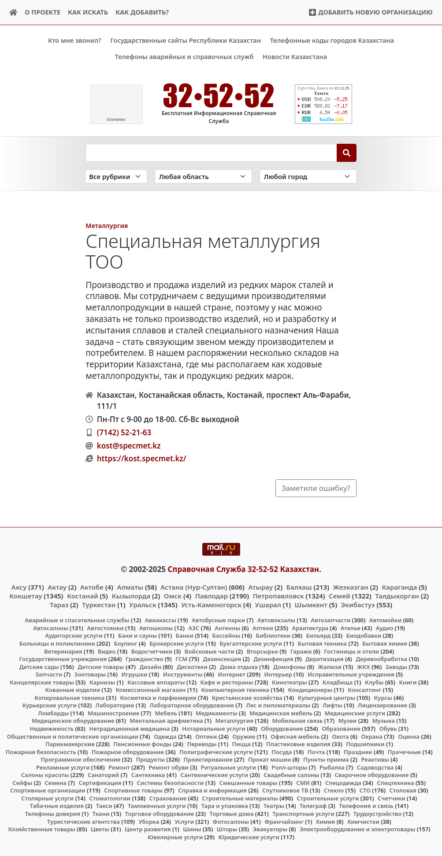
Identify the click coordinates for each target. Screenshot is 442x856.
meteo (116, 119)
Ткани (101, 814)
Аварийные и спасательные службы (77, 620)
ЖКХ (363, 666)
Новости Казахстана (295, 56)
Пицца (241, 744)
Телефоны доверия (52, 814)
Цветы (100, 829)
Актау (57, 586)
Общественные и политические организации (72, 736)
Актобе (92, 586)
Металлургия (106, 225)
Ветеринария (63, 651)
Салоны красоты (45, 775)
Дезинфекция (273, 659)
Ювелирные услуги (175, 837)
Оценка (409, 736)
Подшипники (365, 744)
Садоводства (375, 767)
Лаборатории (115, 705)
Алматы (130, 586)
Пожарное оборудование (128, 751)
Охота (340, 736)
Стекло (334, 790)
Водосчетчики (151, 651)
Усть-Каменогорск (211, 604)
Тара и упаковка (224, 806)
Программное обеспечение (80, 759)
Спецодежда (343, 782)
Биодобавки (363, 635)
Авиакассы (160, 620)
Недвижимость (52, 729)
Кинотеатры (289, 682)
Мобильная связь (297, 721)
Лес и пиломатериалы (278, 705)
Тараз (59, 604)
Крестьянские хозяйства (247, 697)
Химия (325, 821)
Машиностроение (113, 713)
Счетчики (391, 798)
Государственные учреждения (63, 659)
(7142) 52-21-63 (124, 432)
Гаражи (301, 651)
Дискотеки (192, 666)
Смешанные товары (248, 782)
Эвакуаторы (270, 829)
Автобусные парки (218, 620)
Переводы (201, 744)
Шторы (227, 829)
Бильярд (318, 635)
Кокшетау (25, 595)
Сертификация (100, 782)
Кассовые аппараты (156, 682)
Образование (341, 729)
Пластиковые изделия (298, 744)
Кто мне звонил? (74, 40)
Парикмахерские (70, 744)
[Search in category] (116, 176)
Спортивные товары (133, 790)
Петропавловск (278, 595)
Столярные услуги (47, 798)
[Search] (347, 152)
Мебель (166, 713)
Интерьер (278, 674)
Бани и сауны (137, 635)
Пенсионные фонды (142, 744)
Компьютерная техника (235, 690)
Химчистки (363, 821)
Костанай (82, 595)
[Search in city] (308, 176)
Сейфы (22, 782)
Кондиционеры (310, 690)
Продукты (150, 759)
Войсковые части (209, 651)
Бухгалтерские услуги (250, 643)
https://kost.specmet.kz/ (141, 458)
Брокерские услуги (176, 643)
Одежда (165, 736)
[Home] (13, 12)
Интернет (231, 674)
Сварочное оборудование (371, 775)
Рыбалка (332, 767)
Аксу (18, 586)
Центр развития (148, 829)
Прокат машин (269, 759)
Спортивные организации (47, 790)
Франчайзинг (284, 821)
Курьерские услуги (49, 705)
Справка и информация (212, 790)
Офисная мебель (295, 736)
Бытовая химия (384, 643)
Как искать (88, 12)
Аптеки (263, 628)
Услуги (184, 821)
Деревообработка (381, 659)
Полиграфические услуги (216, 751)
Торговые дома (232, 814)
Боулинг (125, 643)
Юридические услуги (249, 837)
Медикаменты (216, 713)
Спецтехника (395, 782)
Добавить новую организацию (370, 12)
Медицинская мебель (280, 713)
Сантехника (148, 775)
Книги (408, 682)
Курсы (383, 697)
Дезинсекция (222, 659)
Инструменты (183, 674)
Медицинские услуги (355, 713)
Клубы (374, 682)
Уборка (149, 821)
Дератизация (324, 659)
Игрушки (134, 674)
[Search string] (211, 152)
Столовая (403, 790)
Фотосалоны (231, 821)
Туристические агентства (83, 821)
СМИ (303, 782)
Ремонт (119, 767)
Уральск (142, 604)
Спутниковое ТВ (285, 790)
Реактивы (375, 759)
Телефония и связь (366, 806)
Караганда (399, 586)
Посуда (281, 751)
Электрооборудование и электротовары (358, 829)
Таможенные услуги (157, 806)
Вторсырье (262, 651)
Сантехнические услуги (215, 775)
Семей (339, 595)
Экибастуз (358, 604)
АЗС (193, 628)
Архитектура (310, 628)
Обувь (388, 729)
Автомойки (385, 620)
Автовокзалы (276, 620)
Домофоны (289, 666)
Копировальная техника (69, 697)
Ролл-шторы (289, 767)
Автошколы (156, 628)
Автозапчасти (330, 620)
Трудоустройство (377, 814)
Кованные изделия (72, 690)
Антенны (227, 628)
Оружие (244, 736)
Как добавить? (142, 12)
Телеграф (313, 806)
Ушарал (268, 604)
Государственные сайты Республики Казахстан (185, 40)
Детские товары (101, 666)
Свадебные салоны (291, 775)
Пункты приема (326, 759)
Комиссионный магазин (150, 690)
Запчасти (48, 674)
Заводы (396, 666)
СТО (365, 790)
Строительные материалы (240, 798)
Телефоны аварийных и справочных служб (184, 56)
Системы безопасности (170, 782)
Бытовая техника (322, 643)
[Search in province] (203, 176)
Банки (184, 635)
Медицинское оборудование (73, 721)
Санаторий (103, 775)
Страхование (167, 798)
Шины (192, 829)
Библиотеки (273, 635)
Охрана (372, 736)
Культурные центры (326, 697)
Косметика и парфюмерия (158, 697)
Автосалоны (50, 628)
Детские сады (39, 666)
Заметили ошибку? (316, 488)
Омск (173, 595)
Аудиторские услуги (73, 635)
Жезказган (350, 586)
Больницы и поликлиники (57, 643)
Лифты (332, 705)
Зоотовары (90, 674)
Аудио (385, 628)
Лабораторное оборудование (192, 705)
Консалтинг (364, 690)
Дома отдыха (239, 666)
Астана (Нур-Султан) (193, 586)
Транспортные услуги (303, 814)
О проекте (42, 12)
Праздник (358, 751)
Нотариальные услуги (213, 729)
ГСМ (181, 659)
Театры (274, 806)
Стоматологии (109, 798)
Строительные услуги (328, 798)
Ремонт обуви (169, 767)
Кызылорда (130, 595)
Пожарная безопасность (41, 751)
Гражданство (144, 659)
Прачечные (404, 751)
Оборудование (282, 729)
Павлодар (211, 595)
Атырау (260, 586)
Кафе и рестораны (226, 682)
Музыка (383, 721)
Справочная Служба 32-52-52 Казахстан (243, 569)
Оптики (206, 736)
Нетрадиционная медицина (129, 729)
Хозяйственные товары (41, 829)
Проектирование (208, 759)
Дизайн (150, 666)
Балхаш (299, 586)
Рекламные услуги (63, 767)
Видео (107, 651)
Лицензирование (382, 705)
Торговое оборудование (159, 814)
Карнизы (102, 682)
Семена (56, 782)
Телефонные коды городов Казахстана (332, 40)
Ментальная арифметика (166, 721)
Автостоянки (105, 628)
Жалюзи (330, 666)
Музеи (347, 721)
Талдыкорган (397, 595)
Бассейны (226, 635)
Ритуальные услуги (228, 767)
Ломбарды (53, 713)
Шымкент (311, 604)
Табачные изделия (57, 806)
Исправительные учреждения (351, 674)
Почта (316, 751)
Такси (104, 806)
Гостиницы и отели (351, 651)
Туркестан (98, 604)
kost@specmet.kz (129, 445)
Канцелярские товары (42, 682)
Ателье (350, 628)
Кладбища (338, 682)
